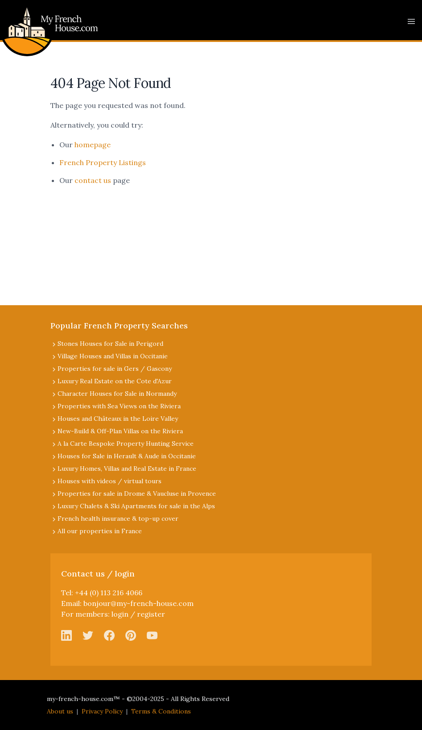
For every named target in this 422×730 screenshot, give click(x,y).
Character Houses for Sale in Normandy (117, 394)
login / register (138, 614)
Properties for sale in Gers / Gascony (115, 369)
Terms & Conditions (161, 711)
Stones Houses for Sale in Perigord (110, 344)
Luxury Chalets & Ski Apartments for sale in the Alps (136, 506)
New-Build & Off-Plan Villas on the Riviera (120, 431)
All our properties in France (100, 531)
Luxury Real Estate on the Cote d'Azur (115, 381)
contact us (92, 180)
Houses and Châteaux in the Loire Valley (118, 419)
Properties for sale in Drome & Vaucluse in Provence (137, 493)
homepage (92, 144)
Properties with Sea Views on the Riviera (119, 406)
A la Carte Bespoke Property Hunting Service (126, 444)
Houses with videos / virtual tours (109, 481)
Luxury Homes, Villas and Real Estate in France (127, 469)
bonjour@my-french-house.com (138, 603)
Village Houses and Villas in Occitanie (113, 356)
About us (60, 711)
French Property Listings (102, 162)
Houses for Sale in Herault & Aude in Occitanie (127, 456)
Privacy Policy (102, 711)
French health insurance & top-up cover (118, 518)
